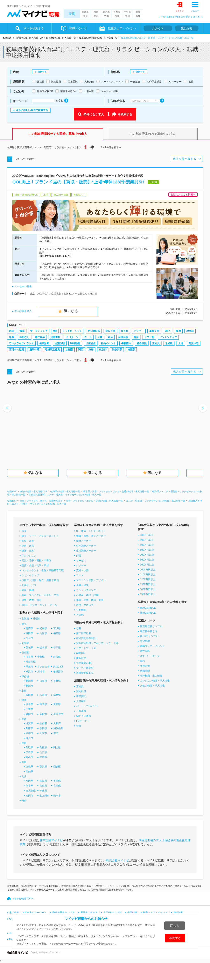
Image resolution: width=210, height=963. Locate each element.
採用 (178, 331)
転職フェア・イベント (122, 28)
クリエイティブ (30, 575)
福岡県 (29, 780)
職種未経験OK (148, 607)
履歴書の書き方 (148, 631)
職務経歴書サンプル (151, 626)
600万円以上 (147, 549)
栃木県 (43, 647)
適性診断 (145, 651)
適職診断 (145, 670)
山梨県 (43, 680)
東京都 (102, 349)
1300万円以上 (147, 584)
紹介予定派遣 (83, 716)
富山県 (29, 695)
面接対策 (145, 665)
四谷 (11, 331)
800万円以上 (147, 559)
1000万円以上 (147, 569)
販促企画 (110, 331)
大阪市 (43, 733)
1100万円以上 (147, 574)
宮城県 (57, 628)
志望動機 (145, 641)
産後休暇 (123, 337)
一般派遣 (81, 711)
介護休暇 (60, 343)
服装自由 (81, 658)
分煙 (99, 337)
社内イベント (108, 343)
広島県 (29, 752)
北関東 (106, 11)
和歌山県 (58, 728)
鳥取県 (29, 747)
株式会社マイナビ (51, 840)
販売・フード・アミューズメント (40, 535)
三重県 (29, 709)
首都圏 (116, 11)
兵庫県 (29, 728)
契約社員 (81, 691)
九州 (127, 16)
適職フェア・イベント (152, 646)
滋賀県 (29, 723)
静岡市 (29, 714)
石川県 (43, 695)
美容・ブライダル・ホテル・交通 (40, 595)
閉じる (174, 925)
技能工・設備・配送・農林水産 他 (40, 580)
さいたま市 (43, 666)
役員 (78, 725)
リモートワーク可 (86, 648)
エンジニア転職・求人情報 (155, 680)
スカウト (158, 28)
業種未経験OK (148, 612)
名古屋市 (58, 714)
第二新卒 (40, 337)
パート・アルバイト (87, 706)
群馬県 (57, 647)
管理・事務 (28, 590)
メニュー (195, 11)
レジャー (81, 565)
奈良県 (43, 728)
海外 (138, 16)
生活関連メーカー (86, 550)
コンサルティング (86, 590)
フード (80, 575)
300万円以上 (147, 535)
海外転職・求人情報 (151, 675)
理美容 (190, 331)
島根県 (43, 747)
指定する (42, 72)
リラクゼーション (72, 331)
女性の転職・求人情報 (152, 685)
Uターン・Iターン (150, 656)
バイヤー (139, 331)
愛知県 (57, 704)
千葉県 (41, 656)
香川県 (43, 766)
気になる (186, 28)
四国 (117, 16)
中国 (106, 16)
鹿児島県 (31, 790)
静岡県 (43, 704)
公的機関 (81, 609)
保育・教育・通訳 (31, 600)
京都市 (29, 733)
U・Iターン (72, 337)
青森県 (29, 628)
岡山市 (29, 757)
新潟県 (29, 680)
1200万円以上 (147, 579)
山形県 (43, 633)
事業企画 (154, 331)
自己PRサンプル (149, 636)
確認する (175, 938)
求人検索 (14, 912)
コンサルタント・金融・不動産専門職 (43, 570)
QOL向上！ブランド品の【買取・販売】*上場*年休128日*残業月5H (78, 182)
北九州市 (44, 795)
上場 (180, 343)
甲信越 (127, 11)
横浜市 (29, 671)
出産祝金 (91, 343)
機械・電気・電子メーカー (91, 535)
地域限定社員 (52, 349)
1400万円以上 (147, 589)
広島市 (43, 757)
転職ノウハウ (78, 28)
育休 (136, 337)
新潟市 (29, 685)
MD (55, 331)
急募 (11, 337)
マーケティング (38, 331)
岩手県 (43, 628)
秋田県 (29, 633)
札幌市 (36, 618)
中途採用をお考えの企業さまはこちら (182, 16)
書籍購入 (126, 343)
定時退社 (55, 337)
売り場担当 (94, 331)
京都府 (43, 723)
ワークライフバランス (21, 343)
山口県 (43, 752)
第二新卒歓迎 (83, 633)
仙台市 (29, 638)
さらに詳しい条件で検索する (32, 110)
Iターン (88, 337)
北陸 (138, 11)
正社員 (156, 343)
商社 (78, 555)
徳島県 (29, 766)
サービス (81, 560)
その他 (80, 614)
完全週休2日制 (84, 663)
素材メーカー (83, 540)
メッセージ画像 (23, 286)
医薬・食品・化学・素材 (35, 565)
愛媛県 (57, 766)
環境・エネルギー (86, 605)
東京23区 (58, 666)
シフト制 (149, 337)
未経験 (169, 343)
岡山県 (57, 747)
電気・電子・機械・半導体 (36, 560)
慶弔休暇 (34, 349)
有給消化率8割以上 (86, 638)
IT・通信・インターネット (91, 531)
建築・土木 (28, 550)
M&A (167, 331)
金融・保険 (82, 585)
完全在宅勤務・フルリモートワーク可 (97, 643)
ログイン (179, 11)
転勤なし (24, 337)
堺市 (55, 733)
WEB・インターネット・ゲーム (39, 605)
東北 (96, 11)
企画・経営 (28, 545)
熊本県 (29, 785)
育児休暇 (193, 343)
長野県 (57, 680)
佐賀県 (43, 780)
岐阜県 (29, 704)
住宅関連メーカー (86, 545)
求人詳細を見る (23, 311)
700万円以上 (147, 554)
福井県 (57, 695)
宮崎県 (57, 785)
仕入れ (124, 331)
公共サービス (29, 585)
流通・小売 (82, 570)
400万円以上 (147, 540)
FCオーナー (82, 721)
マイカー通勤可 (84, 667)
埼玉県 (131, 349)
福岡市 (29, 795)
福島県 (57, 633)
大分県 (43, 785)
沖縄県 (43, 790)
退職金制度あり (84, 672)
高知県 (29, 771)
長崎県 (57, 780)
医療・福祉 (28, 540)
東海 (72, 14)
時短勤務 (75, 343)
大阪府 (57, 723)
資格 (142, 660)
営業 (22, 331)
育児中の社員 (16, 349)
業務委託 (81, 696)
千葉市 (29, 666)
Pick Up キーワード (36, 912)
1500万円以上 (147, 594)
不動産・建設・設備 (87, 595)
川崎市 (41, 671)
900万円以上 (147, 564)
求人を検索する (34, 28)
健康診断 (44, 343)
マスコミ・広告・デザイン (91, 580)
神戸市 (29, 738)
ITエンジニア (29, 555)
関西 (96, 16)
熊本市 (57, 795)
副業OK (80, 653)
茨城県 (29, 647)
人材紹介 (81, 701)
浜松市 (43, 714)
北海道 (85, 11)
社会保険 (142, 343)
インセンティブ (168, 337)
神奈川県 (117, 349)
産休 (110, 337)
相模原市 (58, 671)
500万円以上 (147, 544)
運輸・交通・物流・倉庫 (89, 600)
